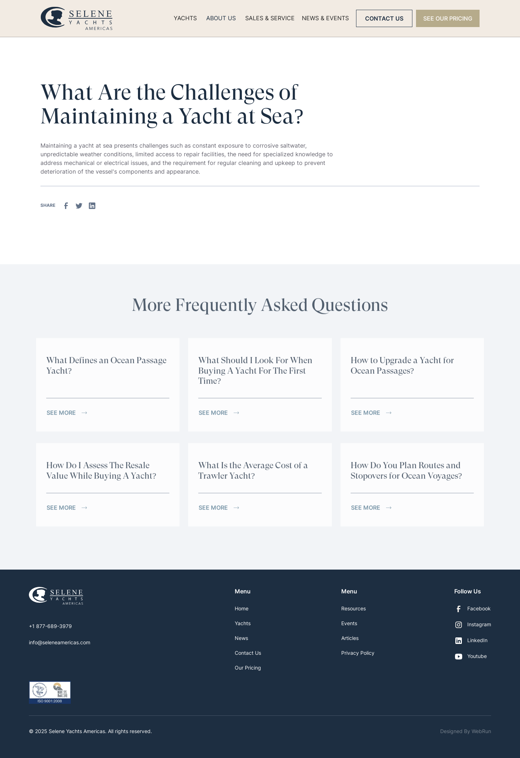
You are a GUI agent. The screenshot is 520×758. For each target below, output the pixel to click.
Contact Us (384, 18)
